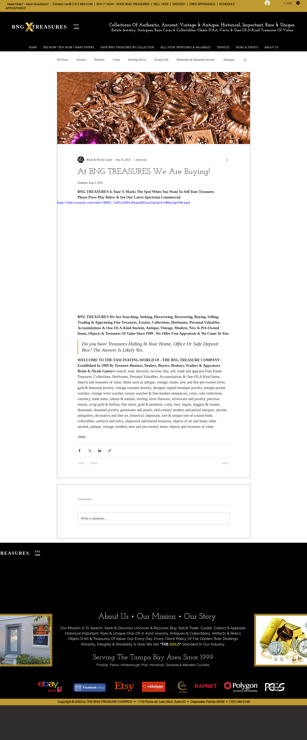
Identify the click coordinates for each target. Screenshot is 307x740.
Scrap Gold (161, 59)
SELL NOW (160, 4)
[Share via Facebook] (79, 451)
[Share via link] (110, 451)
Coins (116, 59)
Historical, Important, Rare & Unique (257, 25)
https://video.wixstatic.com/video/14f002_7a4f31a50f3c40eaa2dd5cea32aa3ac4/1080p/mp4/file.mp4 (123, 202)
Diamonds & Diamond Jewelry (195, 59)
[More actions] (227, 159)
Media (82, 436)
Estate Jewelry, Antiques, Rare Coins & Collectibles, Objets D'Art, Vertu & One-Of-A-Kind (185, 30)
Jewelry (81, 59)
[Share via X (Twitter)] (90, 451)
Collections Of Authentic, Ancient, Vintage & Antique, (165, 25)
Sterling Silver (137, 59)
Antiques (228, 59)
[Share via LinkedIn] (100, 451)
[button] (292, 3)
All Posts (62, 59)
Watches (99, 59)
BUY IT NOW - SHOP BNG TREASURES (123, 4)
